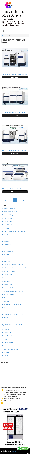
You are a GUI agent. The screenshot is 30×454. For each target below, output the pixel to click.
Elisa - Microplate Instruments (10, 248)
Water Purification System (9, 355)
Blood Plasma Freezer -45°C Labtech (15, 74)
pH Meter (5, 317)
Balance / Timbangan (8, 215)
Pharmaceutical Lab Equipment (10, 321)
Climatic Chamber (7, 238)
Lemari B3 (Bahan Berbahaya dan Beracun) (13, 291)
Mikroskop (5, 301)
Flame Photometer (7, 251)
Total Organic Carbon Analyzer (10, 349)
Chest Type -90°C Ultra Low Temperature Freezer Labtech (15, 189)
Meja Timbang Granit (8, 294)
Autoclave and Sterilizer (8, 208)
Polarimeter (5, 329)
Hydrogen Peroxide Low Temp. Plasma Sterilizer (14, 268)
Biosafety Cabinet (7, 221)
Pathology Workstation (8, 311)
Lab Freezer (6, 278)
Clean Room (6, 234)
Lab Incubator (6, 281)
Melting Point (6, 297)
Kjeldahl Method (7, 274)
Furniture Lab (6, 261)
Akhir (23, 200)
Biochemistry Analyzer (8, 218)
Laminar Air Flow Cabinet (9, 287)
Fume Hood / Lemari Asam (9, 258)
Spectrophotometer (7, 342)
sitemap (14, 451)
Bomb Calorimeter (7, 224)
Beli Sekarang (15, 77)
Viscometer (5, 352)
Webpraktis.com (7, 451)
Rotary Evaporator (7, 335)
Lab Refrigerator (7, 284)
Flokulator (5, 254)
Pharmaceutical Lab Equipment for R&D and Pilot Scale (13, 325)
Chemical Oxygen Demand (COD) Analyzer (13, 231)
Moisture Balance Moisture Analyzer (11, 304)
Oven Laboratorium (7, 307)
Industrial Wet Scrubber (8, 271)
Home (3, 35)
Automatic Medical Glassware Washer (12, 211)
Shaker (4, 339)
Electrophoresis (6, 244)
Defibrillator (5, 241)
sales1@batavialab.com (10, 403)
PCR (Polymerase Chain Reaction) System (13, 314)
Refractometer (6, 332)
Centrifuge (5, 228)
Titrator (4, 345)
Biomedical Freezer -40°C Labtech (15, 112)
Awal (7, 200)
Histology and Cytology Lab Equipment (12, 264)
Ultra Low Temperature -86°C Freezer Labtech (15, 150)
